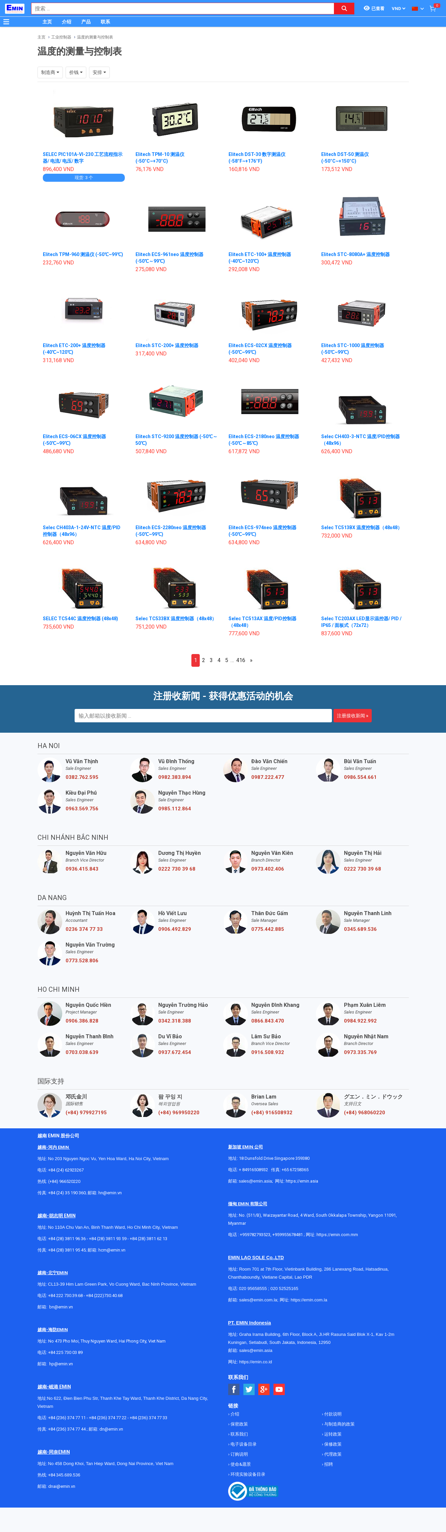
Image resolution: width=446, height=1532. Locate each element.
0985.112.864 (174, 809)
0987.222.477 (267, 777)
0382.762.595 (82, 777)
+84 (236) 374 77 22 (107, 1417)
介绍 (66, 21)
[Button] (6, 22)
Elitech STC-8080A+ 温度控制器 (355, 254)
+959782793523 (255, 1234)
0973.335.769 (360, 1052)
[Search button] (344, 8)
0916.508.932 (267, 1052)
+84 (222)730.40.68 (104, 1295)
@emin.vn (63, 1363)
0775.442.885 (267, 929)
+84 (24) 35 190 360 (67, 1192)
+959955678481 (288, 1234)
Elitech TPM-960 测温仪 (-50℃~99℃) (83, 254)
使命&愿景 (240, 1464)
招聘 (328, 1464)
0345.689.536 (360, 929)
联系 (105, 21)
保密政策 (239, 1424)
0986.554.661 (360, 777)
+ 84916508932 (253, 1169)
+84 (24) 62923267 (66, 1170)
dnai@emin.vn (61, 1486)
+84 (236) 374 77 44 (67, 1429)
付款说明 (332, 1414)
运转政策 (332, 1434)
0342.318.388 (174, 1021)
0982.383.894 (174, 777)
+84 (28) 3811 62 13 (148, 1238)
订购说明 (239, 1454)
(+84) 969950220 (178, 1113)
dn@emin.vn (111, 1429)
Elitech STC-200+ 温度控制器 (167, 345)
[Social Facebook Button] (234, 1389)
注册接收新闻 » (352, 715)
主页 (47, 21)
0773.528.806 (82, 961)
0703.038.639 (82, 1052)
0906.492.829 (174, 929)
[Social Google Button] (264, 1389)
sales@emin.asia (255, 1181)
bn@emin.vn (61, 1306)
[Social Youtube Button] (279, 1389)
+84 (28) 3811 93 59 (107, 1238)
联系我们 (239, 1434)
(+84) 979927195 (86, 1113)
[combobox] (179, 8)
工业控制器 (61, 37)
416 (240, 660)
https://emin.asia (302, 1181)
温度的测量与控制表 (95, 37)
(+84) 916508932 (271, 1113)
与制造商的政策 (339, 1424)
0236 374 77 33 (84, 929)
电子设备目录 (243, 1444)
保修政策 (332, 1444)
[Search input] (179, 8)
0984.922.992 (360, 1021)
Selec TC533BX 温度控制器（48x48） (176, 618)
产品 (86, 21)
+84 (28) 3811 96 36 (67, 1238)
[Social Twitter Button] (249, 1389)
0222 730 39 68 (176, 869)
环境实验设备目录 (247, 1474)
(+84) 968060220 (364, 1113)
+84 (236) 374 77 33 (148, 1417)
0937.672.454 (174, 1052)
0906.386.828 (82, 1021)
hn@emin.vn (110, 1192)
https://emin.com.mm (337, 1234)
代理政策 (332, 1454)
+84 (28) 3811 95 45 (67, 1250)
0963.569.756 (82, 809)
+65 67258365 (295, 1169)
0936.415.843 (82, 869)
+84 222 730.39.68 (66, 1295)
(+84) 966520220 (64, 1181)
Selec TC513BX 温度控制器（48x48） (361, 527)
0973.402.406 (267, 869)
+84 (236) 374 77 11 (67, 1417)
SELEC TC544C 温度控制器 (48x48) (80, 618)
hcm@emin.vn (111, 1250)
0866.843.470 (267, 1021)
